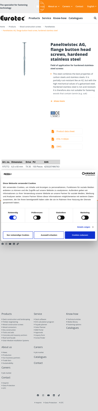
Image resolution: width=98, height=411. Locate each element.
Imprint (5, 383)
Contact (79, 6)
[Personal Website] (18, 243)
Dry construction (9, 330)
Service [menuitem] (46, 18)
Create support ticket (40, 6)
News (4, 352)
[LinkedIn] (14, 243)
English (91, 6)
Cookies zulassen (80, 235)
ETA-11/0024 (63, 139)
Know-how (72, 314)
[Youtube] (10, 243)
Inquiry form (39, 335)
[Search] (95, 18)
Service (38, 314)
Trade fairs (6, 360)
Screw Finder (39, 338)
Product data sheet (66, 131)
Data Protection (8, 385)
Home (2, 26)
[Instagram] (6, 243)
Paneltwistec (50, 26)
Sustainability (7, 363)
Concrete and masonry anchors (14, 335)
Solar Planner (39, 327)
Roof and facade (8, 338)
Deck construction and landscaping (16, 319)
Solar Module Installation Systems (15, 340)
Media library (72, 322)
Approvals (38, 332)
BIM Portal (38, 330)
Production (6, 355)
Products (12, 26)
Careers (68, 6)
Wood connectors (9, 327)
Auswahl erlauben (49, 235)
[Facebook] (3, 243)
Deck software (40, 319)
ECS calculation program (44, 322)
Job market (6, 373)
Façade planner (40, 324)
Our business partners (11, 358)
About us (53, 6)
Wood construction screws (30, 26)
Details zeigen (83, 227)
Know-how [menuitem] (60, 18)
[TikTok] (59, 395)
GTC (4, 388)
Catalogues (72, 327)
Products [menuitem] (34, 18)
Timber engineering (10, 322)
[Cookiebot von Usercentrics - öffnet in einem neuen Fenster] (84, 174)
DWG (59, 146)
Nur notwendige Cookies (18, 235)
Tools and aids (8, 332)
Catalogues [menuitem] (76, 18)
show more (59, 101)
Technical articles (73, 319)
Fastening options (73, 324)
